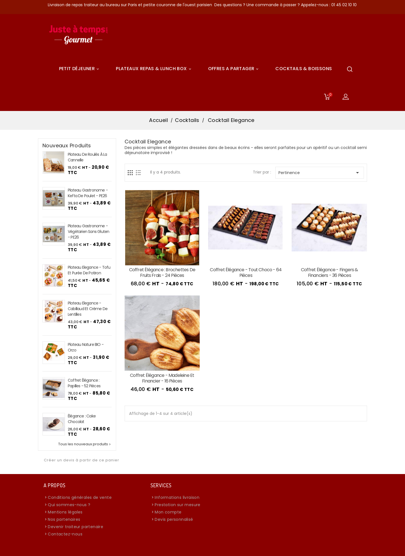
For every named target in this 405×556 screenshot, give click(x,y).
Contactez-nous (65, 534)
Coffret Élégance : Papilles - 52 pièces (84, 383)
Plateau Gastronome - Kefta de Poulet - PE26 (88, 193)
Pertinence (319, 172)
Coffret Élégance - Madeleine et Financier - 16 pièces (162, 378)
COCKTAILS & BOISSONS (303, 68)
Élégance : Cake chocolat (82, 418)
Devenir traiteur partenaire (75, 527)
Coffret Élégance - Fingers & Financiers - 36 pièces (329, 272)
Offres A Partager (234, 68)
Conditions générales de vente (80, 497)
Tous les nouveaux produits (85, 444)
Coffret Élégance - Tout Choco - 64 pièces (246, 272)
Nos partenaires (64, 519)
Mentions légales (65, 512)
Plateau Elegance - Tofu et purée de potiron (89, 270)
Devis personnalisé (174, 519)
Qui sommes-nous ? (69, 505)
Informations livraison (177, 497)
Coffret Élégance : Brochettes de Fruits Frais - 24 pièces (162, 272)
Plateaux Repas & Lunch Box (154, 68)
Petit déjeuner (80, 68)
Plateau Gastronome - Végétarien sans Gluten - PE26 (88, 231)
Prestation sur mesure (177, 505)
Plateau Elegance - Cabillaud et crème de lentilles (87, 308)
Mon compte (168, 512)
